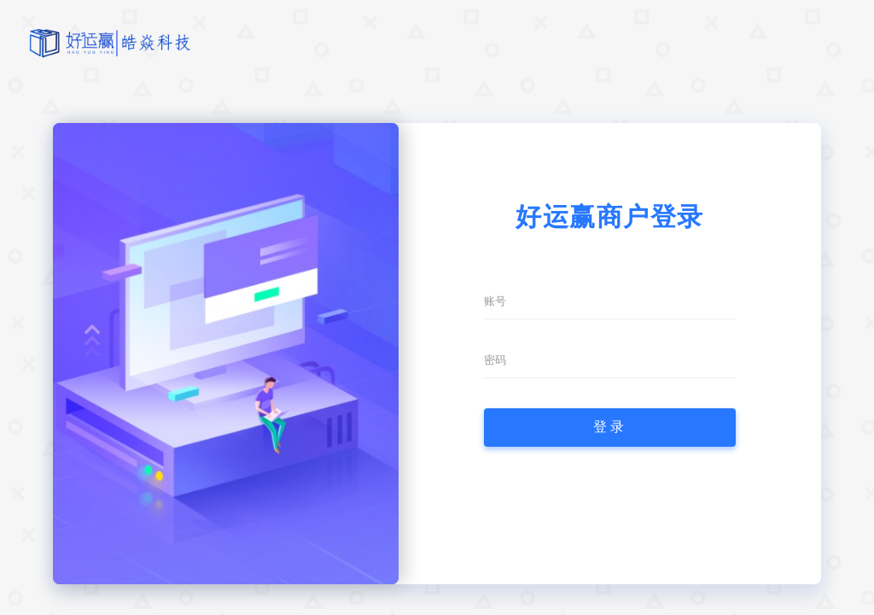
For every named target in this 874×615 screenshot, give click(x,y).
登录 (610, 426)
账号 (495, 301)
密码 (495, 360)
